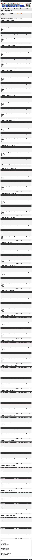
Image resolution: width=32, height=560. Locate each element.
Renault (18, 17)
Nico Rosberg (6, 17)
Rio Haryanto (3, 213)
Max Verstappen (11, 17)
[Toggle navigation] (2, 1)
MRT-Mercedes (23, 17)
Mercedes (2, 25)
